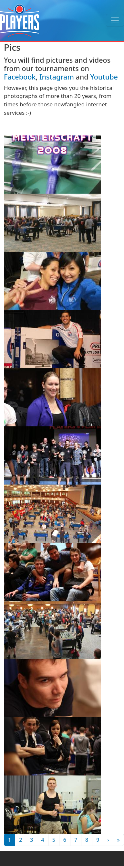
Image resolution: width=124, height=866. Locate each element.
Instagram (56, 76)
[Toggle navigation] (115, 20)
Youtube (104, 76)
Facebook (20, 76)
